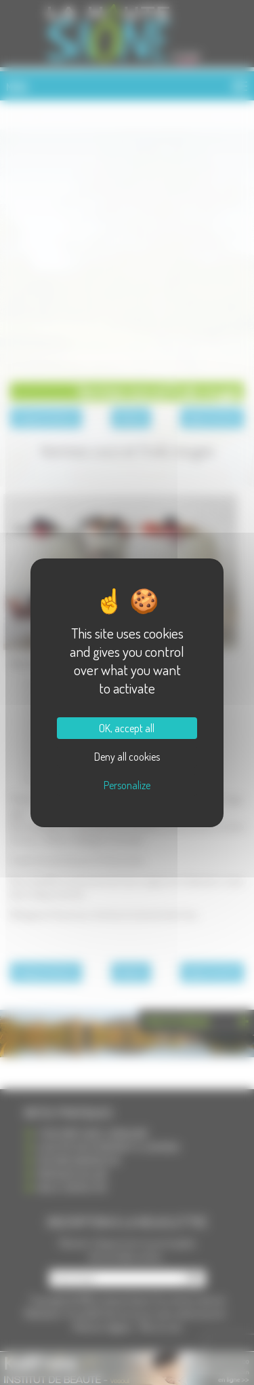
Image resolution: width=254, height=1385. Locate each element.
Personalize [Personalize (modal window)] (127, 785)
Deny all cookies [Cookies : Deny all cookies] (127, 756)
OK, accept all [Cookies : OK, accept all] (126, 728)
